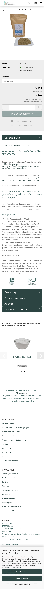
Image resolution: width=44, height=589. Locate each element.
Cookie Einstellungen (10, 460)
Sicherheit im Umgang (10, 511)
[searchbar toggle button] (29, 3)
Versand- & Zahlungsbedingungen (15, 427)
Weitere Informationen (22, 584)
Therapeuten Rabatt (10, 490)
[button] (5, 107)
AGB (4, 456)
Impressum (6, 448)
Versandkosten (22, 393)
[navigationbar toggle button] (41, 3)
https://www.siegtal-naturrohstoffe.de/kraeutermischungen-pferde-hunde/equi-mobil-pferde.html (20, 166)
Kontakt (5, 444)
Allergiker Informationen (11, 506)
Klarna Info (6, 452)
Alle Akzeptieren (22, 572)
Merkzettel (6, 494)
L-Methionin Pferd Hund (22, 357)
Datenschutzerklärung (14, 567)
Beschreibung (12, 137)
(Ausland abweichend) (26, 70)
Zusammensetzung (18, 145)
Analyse (31, 145)
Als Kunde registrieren (11, 478)
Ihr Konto (5, 482)
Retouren (5, 486)
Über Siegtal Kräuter (10, 473)
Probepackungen (8, 498)
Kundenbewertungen (10, 436)
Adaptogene (7, 502)
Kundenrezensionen (15, 309)
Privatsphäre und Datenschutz (14, 440)
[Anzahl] (22, 107)
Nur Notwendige (22, 578)
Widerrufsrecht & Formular (12, 431)
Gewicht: (5, 76)
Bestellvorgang (8, 423)
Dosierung (6, 145)
